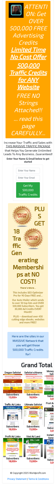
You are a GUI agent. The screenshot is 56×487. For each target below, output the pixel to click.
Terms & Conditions (38, 479)
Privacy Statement (16, 479)
